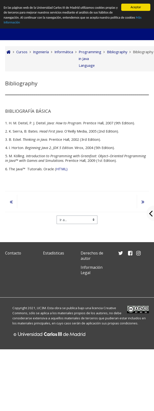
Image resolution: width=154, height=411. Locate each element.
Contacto (13, 253)
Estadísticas (53, 253)
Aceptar (135, 7)
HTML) (62, 169)
